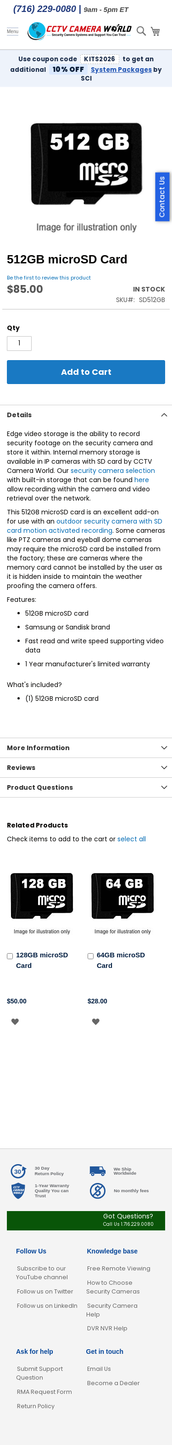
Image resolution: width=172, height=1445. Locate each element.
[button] (15, 1022)
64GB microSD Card (121, 960)
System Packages (121, 69)
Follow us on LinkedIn (47, 1306)
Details (19, 415)
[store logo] (80, 31)
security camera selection (113, 470)
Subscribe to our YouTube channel (42, 1272)
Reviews (21, 767)
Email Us (99, 1369)
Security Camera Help (112, 1310)
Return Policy (36, 1406)
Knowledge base (112, 1251)
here (141, 479)
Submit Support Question (39, 1373)
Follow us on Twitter (45, 1291)
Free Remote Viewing (118, 1268)
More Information (38, 747)
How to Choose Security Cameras (113, 1287)
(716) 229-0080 (44, 9)
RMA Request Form (44, 1392)
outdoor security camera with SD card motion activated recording (84, 526)
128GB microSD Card (42, 960)
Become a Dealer (113, 1383)
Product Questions (40, 787)
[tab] (86, 415)
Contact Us (162, 197)
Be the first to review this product (49, 277)
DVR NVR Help (107, 1328)
